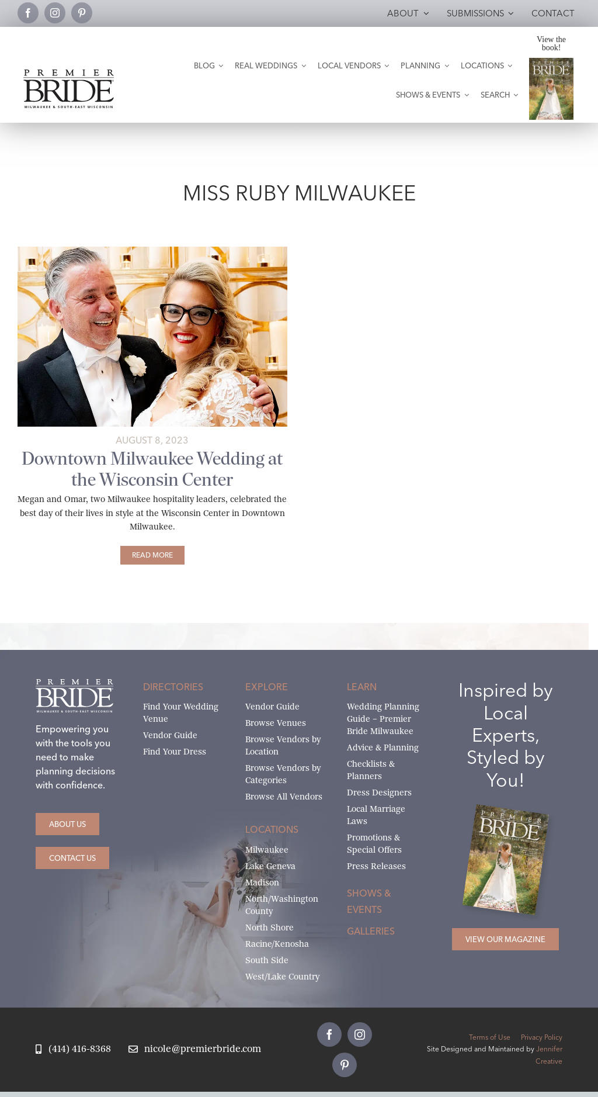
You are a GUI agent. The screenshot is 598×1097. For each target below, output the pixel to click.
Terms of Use (489, 1037)
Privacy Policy (541, 1037)
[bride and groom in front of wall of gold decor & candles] (152, 251)
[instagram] (54, 12)
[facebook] (28, 12)
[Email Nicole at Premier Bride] (194, 1049)
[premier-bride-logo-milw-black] (68, 74)
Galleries (371, 931)
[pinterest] (81, 12)
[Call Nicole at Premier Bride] (73, 1049)
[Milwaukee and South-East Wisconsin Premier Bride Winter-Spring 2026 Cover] (551, 62)
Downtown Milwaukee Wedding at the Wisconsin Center (152, 469)
